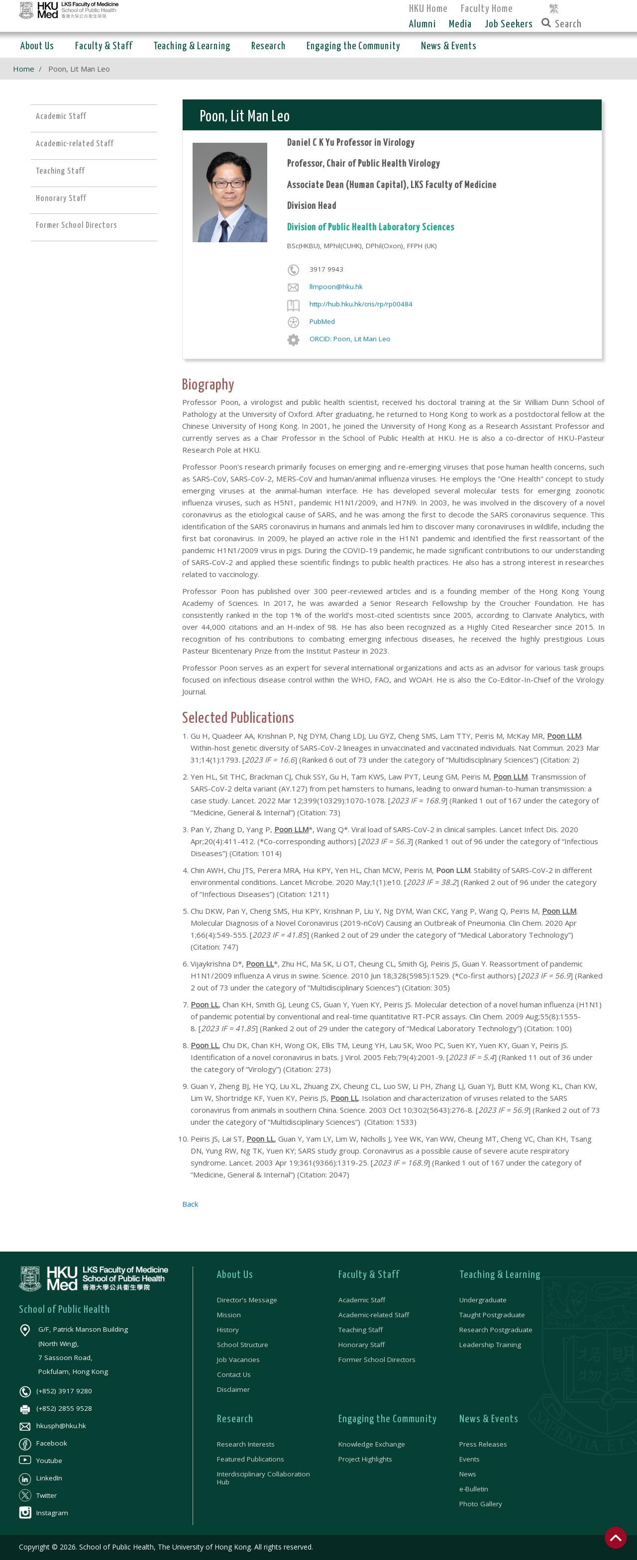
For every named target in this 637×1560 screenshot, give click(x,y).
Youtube (40, 1460)
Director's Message (247, 1299)
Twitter (38, 1495)
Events (469, 1459)
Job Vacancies (238, 1359)
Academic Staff (361, 1299)
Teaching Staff (360, 1329)
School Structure (242, 1344)
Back (190, 1204)
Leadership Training (490, 1344)
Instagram (43, 1512)
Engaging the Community (387, 1419)
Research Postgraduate (495, 1329)
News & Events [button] (449, 46)
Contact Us (234, 1374)
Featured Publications (250, 1459)
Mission (229, 1314)
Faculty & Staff (369, 1275)
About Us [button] (37, 46)
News (467, 1473)
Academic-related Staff (373, 1314)
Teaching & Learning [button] (191, 46)
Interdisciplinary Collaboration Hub (263, 1477)
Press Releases (483, 1444)
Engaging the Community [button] (353, 46)
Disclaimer (233, 1389)
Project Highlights (365, 1459)
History (228, 1329)
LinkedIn (40, 1477)
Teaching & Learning (499, 1275)
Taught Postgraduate (492, 1314)
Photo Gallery (480, 1503)
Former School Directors (377, 1359)
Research (235, 1419)
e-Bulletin (473, 1488)
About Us (235, 1275)
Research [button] (268, 46)
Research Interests (246, 1444)
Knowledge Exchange (371, 1444)
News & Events (489, 1419)
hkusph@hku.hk (52, 1425)
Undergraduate (483, 1299)
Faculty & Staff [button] (103, 46)
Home (23, 69)
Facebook (43, 1443)
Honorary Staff (361, 1344)
